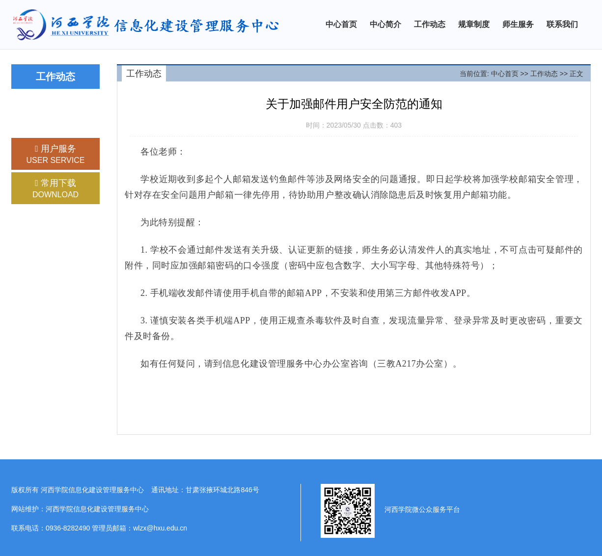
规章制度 (474, 24)
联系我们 (562, 24)
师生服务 (518, 24)
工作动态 (429, 24)
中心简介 (385, 24)
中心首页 (341, 24)
